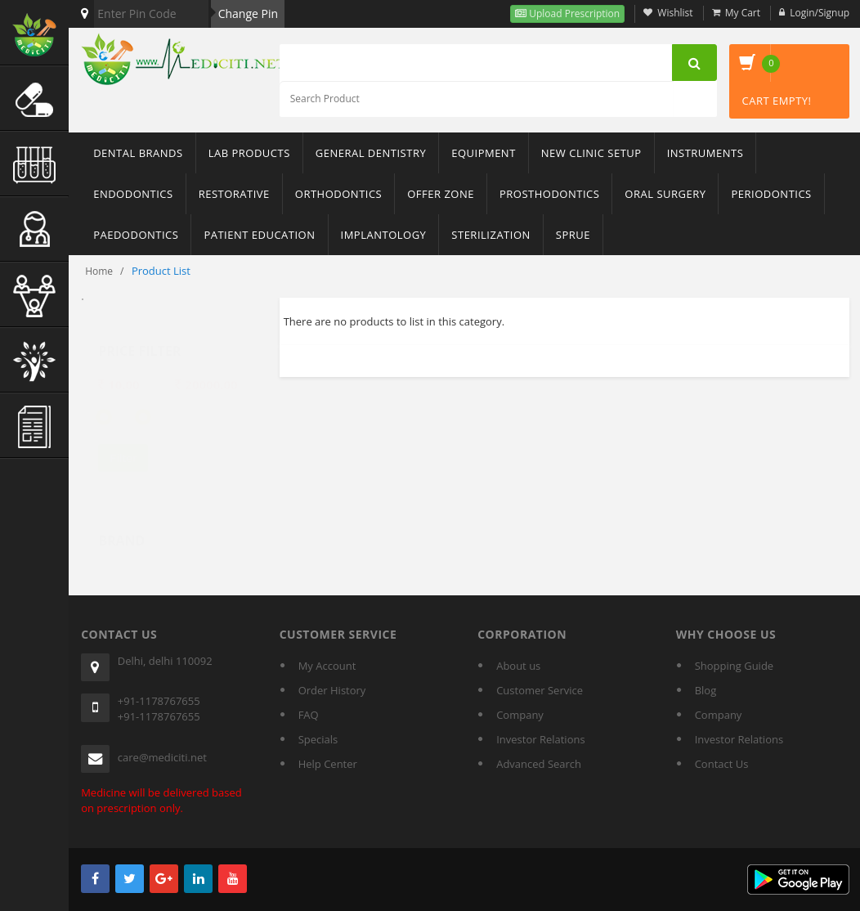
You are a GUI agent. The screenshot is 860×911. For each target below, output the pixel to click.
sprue (573, 234)
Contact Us (722, 763)
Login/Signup (819, 13)
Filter (123, 442)
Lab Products (249, 153)
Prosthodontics (549, 193)
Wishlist (674, 13)
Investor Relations (540, 739)
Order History (332, 690)
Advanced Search (538, 763)
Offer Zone (440, 193)
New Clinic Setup (591, 153)
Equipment (483, 153)
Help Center (327, 763)
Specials (318, 739)
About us (518, 665)
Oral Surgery (665, 193)
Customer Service (539, 690)
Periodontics (771, 193)
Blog (706, 690)
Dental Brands (137, 153)
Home (99, 271)
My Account (327, 665)
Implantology (384, 234)
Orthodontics (338, 193)
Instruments (705, 153)
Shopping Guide (734, 665)
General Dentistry (371, 153)
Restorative (234, 193)
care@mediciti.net (162, 757)
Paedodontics (135, 234)
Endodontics (133, 193)
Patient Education (259, 234)
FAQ (308, 714)
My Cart (742, 13)
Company (520, 714)
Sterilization (490, 234)
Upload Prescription (573, 13)
